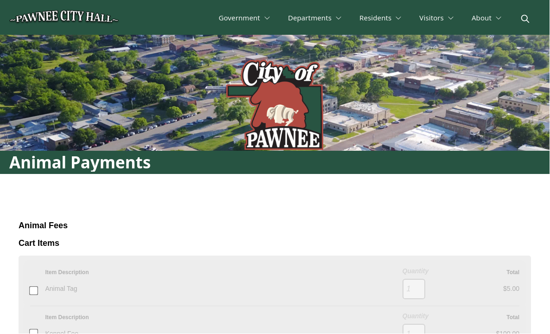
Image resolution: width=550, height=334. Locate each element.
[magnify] (525, 19)
